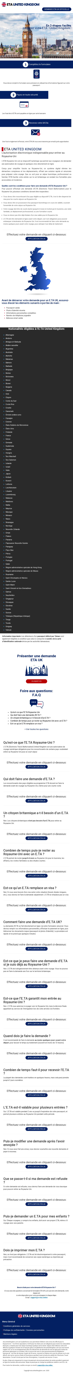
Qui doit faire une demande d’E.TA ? (25, 715)
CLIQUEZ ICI (37, 681)
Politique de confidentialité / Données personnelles (23, 1330)
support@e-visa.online (39, 1297)
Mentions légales (10, 1334)
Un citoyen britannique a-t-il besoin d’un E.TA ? (30, 718)
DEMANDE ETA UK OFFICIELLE (56, 9)
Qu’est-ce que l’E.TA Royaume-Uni (25, 712)
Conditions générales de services (16, 1326)
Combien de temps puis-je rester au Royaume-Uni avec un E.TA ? (38, 721)
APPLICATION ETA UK (36, 239)
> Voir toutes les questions (36, 729)
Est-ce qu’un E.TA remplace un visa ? (26, 723)
